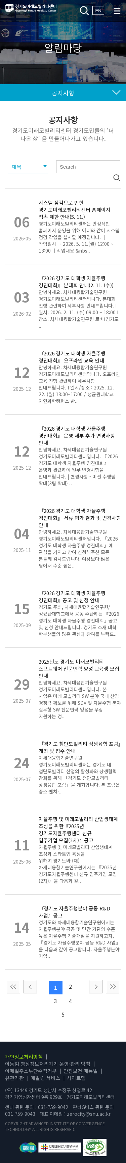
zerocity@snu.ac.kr (89, 1113)
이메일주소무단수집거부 (31, 1070)
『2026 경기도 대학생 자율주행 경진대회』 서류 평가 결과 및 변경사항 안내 (80, 517)
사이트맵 (76, 1077)
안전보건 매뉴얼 (81, 1070)
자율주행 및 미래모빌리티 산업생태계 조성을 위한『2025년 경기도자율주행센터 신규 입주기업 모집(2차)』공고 (78, 829)
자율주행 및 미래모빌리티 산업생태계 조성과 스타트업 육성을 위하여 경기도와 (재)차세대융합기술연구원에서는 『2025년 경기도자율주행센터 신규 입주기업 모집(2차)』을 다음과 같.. (78, 864)
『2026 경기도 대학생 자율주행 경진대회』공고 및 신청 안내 (72, 596)
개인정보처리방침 (24, 1056)
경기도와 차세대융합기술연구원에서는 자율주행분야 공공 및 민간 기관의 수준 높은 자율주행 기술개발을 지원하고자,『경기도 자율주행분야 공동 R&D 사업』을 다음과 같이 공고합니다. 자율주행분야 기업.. (79, 939)
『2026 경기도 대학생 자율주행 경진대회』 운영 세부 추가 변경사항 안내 (77, 435)
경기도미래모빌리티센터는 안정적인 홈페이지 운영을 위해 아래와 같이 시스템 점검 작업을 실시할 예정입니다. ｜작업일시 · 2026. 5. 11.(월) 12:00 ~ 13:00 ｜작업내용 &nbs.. (79, 237)
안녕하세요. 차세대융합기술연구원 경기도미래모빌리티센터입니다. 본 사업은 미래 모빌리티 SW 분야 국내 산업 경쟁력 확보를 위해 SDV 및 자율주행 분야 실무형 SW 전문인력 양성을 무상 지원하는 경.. (80, 699)
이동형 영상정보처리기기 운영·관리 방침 (47, 1063)
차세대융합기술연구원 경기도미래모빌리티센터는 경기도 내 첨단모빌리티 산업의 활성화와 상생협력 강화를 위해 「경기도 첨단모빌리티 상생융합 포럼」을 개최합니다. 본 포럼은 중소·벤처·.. (79, 774)
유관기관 (14, 1077)
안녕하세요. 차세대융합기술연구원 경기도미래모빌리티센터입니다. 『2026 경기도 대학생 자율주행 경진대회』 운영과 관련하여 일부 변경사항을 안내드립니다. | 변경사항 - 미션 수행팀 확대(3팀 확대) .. (78, 466)
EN (98, 10)
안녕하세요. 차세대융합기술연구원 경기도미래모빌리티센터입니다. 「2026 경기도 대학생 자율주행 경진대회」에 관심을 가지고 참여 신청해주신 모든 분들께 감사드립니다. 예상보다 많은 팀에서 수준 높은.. (78, 548)
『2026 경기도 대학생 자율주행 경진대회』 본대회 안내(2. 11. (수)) (76, 281)
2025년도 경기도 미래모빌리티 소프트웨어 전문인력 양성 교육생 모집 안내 (79, 668)
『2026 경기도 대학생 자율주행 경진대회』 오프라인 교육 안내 (72, 357)
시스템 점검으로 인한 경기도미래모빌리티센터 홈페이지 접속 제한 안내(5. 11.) (75, 209)
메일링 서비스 (45, 1077)
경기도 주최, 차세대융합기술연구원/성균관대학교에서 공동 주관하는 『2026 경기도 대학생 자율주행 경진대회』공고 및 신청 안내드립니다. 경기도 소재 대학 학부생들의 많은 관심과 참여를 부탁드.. (79, 620)
